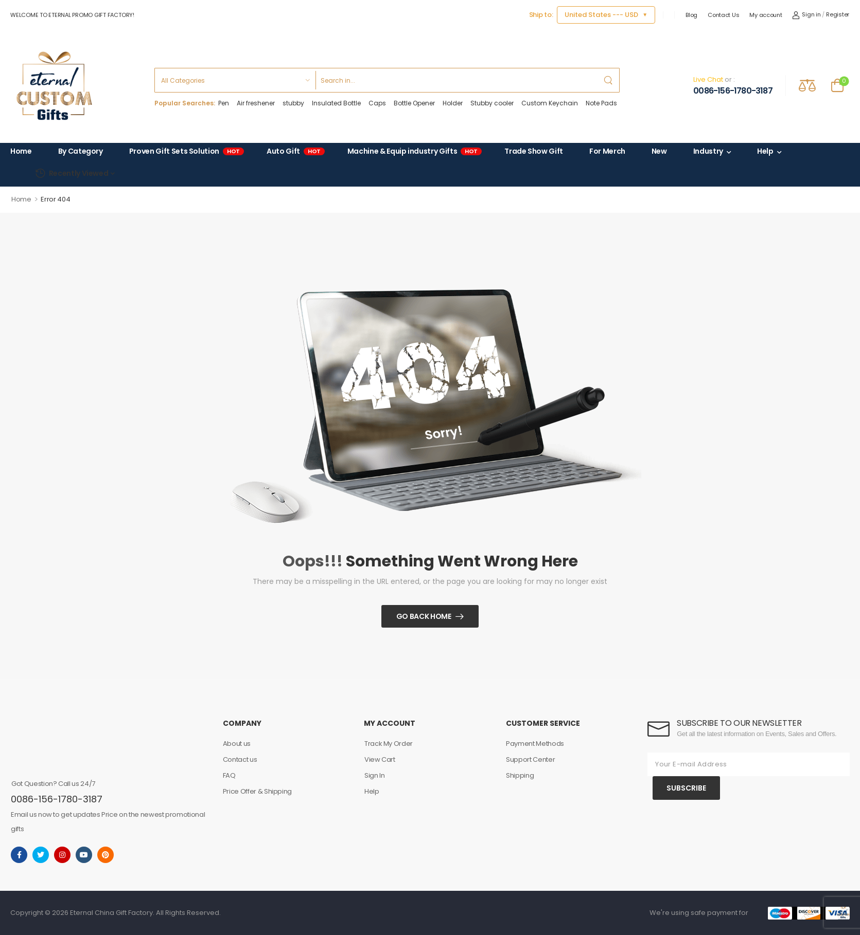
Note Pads (601, 103)
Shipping (520, 775)
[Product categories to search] (235, 80)
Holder (453, 103)
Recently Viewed (71, 173)
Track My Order (388, 743)
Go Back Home (423, 616)
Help (765, 151)
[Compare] (807, 85)
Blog (691, 15)
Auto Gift (294, 152)
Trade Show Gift (533, 151)
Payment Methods (535, 743)
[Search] (457, 80)
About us (237, 743)
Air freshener (256, 103)
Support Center (530, 759)
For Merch (607, 151)
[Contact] (684, 85)
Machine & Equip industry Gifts (412, 152)
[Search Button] (609, 80)
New (659, 151)
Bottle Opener (414, 103)
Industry (708, 151)
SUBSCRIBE (686, 788)
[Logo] (54, 85)
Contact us (240, 759)
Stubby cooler (492, 103)
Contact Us (723, 15)
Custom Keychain (549, 103)
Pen (223, 103)
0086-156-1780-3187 (733, 91)
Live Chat (708, 79)
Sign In (374, 775)
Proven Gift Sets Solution (184, 152)
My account (765, 15)
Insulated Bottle (336, 103)
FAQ (229, 775)
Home (21, 151)
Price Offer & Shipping (257, 791)
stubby (293, 103)
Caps (377, 103)
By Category (80, 151)
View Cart (379, 759)
